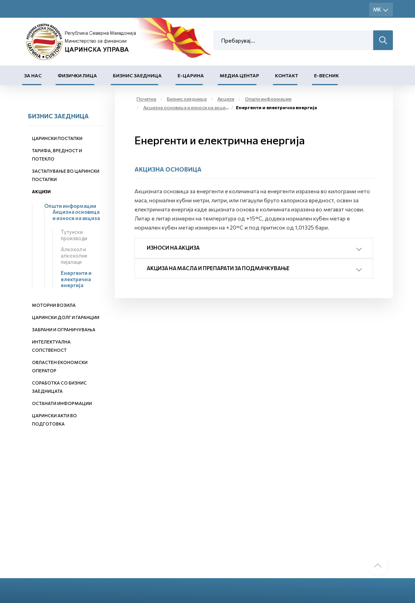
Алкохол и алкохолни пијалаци (74, 255)
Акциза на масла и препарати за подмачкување (218, 268)
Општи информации (70, 206)
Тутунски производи (74, 235)
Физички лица (77, 75)
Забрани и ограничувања (63, 329)
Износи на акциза (173, 248)
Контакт (286, 75)
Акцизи (41, 191)
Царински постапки (57, 138)
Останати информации (62, 403)
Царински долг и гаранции (65, 317)
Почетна (146, 98)
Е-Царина (191, 75)
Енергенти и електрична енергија (76, 279)
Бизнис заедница (137, 75)
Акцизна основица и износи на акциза (76, 215)
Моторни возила (54, 305)
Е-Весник (326, 75)
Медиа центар (239, 75)
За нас (33, 75)
